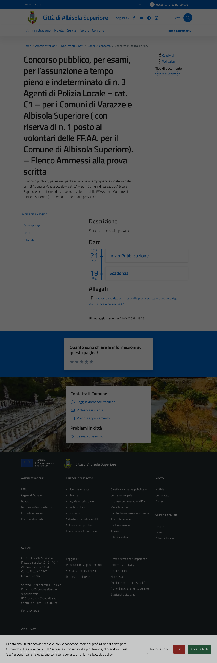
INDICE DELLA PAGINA (49, 214)
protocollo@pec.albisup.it (43, 598)
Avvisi (159, 501)
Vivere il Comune (92, 30)
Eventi (159, 532)
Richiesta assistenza (78, 576)
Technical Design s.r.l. (46, 652)
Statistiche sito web (123, 594)
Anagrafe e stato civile (80, 501)
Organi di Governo (32, 495)
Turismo (115, 531)
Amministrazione (38, 30)
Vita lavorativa (120, 537)
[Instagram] (155, 17)
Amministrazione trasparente (129, 558)
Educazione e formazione (81, 531)
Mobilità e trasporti (122, 507)
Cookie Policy (119, 570)
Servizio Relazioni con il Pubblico (41, 585)
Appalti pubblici (75, 507)
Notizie (159, 489)
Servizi (72, 30)
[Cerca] (187, 17)
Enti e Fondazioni (32, 513)
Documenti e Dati (32, 519)
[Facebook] (132, 17)
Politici (25, 501)
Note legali (117, 576)
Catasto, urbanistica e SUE (82, 519)
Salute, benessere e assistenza (130, 513)
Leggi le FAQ (73, 558)
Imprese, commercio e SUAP (128, 501)
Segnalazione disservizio (81, 570)
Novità (59, 30)
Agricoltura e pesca (77, 489)
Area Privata (29, 629)
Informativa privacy (123, 564)
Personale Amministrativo (37, 507)
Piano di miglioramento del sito (130, 588)
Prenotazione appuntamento (84, 564)
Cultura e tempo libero (79, 525)
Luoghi (159, 526)
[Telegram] (147, 17)
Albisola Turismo (165, 538)
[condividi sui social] (164, 55)
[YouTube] (140, 17)
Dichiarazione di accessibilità (128, 582)
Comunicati (162, 495)
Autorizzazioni (74, 513)
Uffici (24, 489)
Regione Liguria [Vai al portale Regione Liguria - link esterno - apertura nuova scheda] (33, 4)
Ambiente (72, 495)
